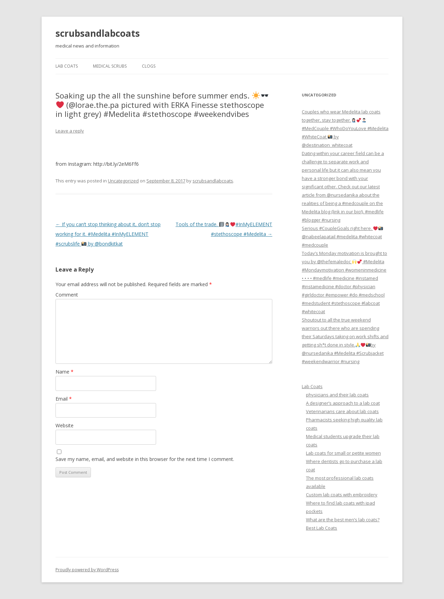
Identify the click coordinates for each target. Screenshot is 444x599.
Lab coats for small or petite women (343, 453)
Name (65, 371)
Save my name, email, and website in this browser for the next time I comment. (145, 459)
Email (64, 398)
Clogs (148, 66)
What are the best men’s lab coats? (342, 519)
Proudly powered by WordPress (87, 570)
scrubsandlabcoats (98, 33)
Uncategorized (123, 181)
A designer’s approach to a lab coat (343, 403)
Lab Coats (67, 66)
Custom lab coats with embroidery (341, 494)
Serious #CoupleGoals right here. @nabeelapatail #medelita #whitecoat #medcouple (342, 236)
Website (65, 425)
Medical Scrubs (110, 66)
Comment (67, 294)
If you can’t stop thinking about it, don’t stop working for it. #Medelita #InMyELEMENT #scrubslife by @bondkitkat (108, 234)
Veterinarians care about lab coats (342, 411)
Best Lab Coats (321, 528)
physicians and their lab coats (337, 395)
